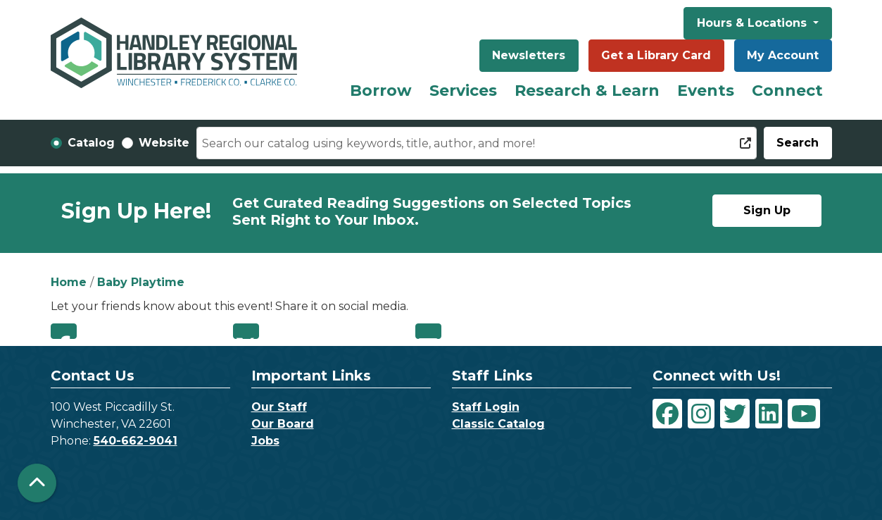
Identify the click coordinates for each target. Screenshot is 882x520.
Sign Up (766, 210)
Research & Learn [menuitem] (587, 90)
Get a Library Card (656, 55)
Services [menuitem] (463, 90)
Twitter (246, 331)
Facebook (64, 331)
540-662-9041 (135, 440)
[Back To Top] (37, 483)
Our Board (282, 424)
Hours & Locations (753, 23)
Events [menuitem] (705, 90)
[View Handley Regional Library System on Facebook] (667, 413)
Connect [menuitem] (787, 90)
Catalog (91, 142)
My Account (783, 55)
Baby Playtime (140, 282)
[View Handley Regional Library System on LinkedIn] (768, 413)
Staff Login (485, 407)
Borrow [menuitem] (381, 90)
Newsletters (528, 55)
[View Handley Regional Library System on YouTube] (804, 413)
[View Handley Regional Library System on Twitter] (735, 413)
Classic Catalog (498, 424)
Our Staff (279, 407)
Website (164, 142)
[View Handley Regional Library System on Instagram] (701, 413)
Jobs (265, 440)
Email (428, 331)
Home (69, 282)
